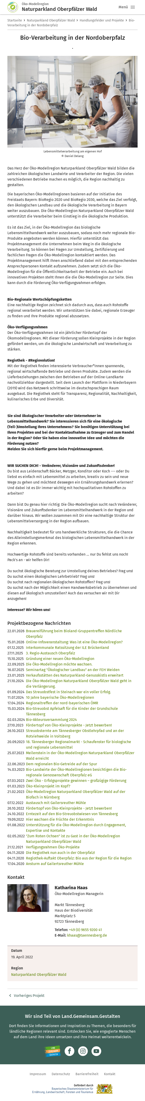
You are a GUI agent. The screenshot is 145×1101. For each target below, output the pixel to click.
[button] (133, 7)
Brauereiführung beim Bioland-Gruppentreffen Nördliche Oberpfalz (74, 634)
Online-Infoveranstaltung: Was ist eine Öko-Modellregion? (74, 642)
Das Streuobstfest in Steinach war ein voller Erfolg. (68, 692)
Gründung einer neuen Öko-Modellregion (60, 658)
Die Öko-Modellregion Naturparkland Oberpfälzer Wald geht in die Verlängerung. (78, 684)
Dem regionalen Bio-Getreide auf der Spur (61, 764)
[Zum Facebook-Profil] (69, 1051)
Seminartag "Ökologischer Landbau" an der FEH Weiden (73, 670)
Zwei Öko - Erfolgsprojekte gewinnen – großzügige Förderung (76, 780)
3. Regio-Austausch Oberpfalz (50, 653)
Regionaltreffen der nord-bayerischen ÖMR (62, 703)
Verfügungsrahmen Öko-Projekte (53, 847)
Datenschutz (61, 1074)
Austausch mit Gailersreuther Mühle (56, 803)
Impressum (38, 1074)
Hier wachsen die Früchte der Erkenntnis (60, 819)
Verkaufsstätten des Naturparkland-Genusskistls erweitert (74, 675)
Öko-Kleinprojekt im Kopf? (48, 786)
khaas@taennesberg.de (87, 935)
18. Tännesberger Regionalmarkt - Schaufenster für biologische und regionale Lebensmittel (78, 745)
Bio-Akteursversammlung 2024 (51, 719)
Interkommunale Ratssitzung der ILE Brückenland (67, 647)
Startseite (14, 20)
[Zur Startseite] (14, 7)
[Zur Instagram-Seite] (83, 1051)
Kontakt (109, 1074)
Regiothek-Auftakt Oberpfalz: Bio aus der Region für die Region (79, 858)
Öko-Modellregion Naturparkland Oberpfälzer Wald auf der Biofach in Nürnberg (75, 794)
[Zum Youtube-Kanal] (96, 1051)
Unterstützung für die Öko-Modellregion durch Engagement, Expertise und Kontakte (76, 828)
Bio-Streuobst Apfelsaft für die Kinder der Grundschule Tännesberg (72, 711)
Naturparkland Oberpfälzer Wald (51, 20)
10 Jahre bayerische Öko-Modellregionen (60, 697)
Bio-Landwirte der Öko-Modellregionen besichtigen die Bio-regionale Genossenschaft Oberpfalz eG (76, 772)
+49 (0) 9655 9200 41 (85, 930)
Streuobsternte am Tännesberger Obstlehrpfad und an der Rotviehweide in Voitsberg (75, 733)
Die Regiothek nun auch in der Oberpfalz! (60, 852)
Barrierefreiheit (87, 1074)
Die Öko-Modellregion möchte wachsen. (59, 664)
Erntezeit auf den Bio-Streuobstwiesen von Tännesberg (72, 814)
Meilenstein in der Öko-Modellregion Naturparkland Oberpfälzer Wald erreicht (80, 756)
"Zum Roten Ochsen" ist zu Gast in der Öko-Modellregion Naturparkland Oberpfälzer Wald (73, 839)
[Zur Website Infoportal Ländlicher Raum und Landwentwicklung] (52, 1051)
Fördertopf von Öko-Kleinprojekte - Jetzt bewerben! (69, 725)
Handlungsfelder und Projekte (102, 20)
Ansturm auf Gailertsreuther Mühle (55, 864)
